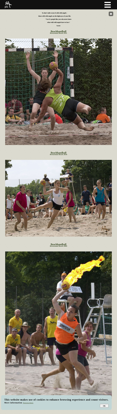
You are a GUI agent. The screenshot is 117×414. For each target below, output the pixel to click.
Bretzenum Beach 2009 (58, 246)
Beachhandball (58, 31)
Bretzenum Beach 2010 (58, 154)
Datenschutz (28, 403)
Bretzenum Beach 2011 (58, 33)
